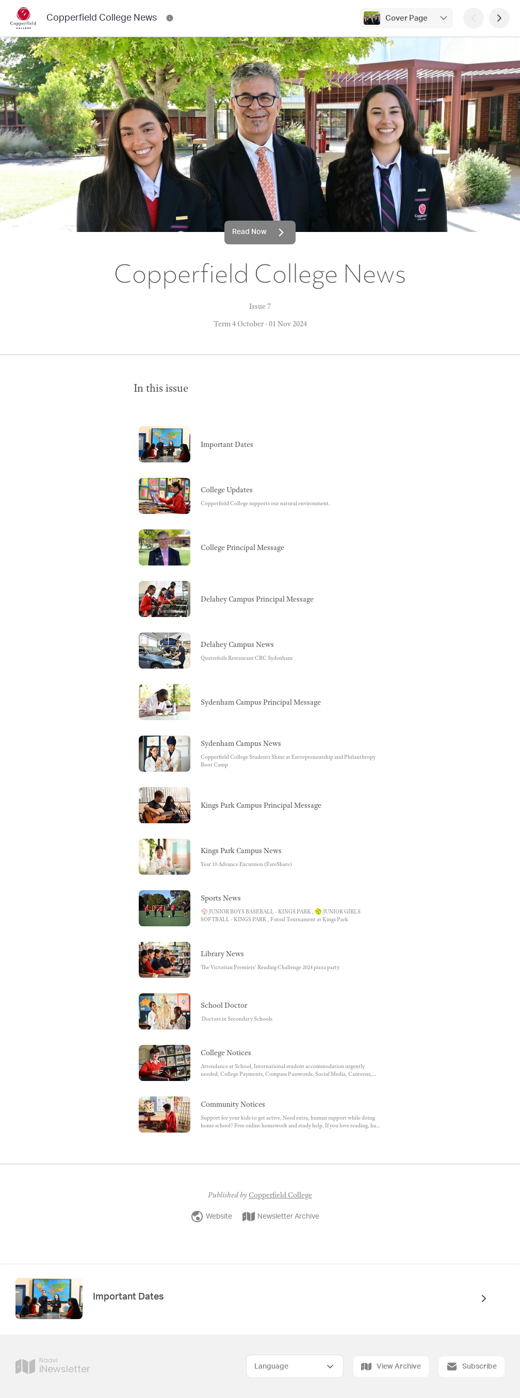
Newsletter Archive (280, 1216)
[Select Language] (295, 1366)
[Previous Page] (473, 18)
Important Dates (129, 1297)
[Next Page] (499, 18)
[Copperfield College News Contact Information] (169, 18)
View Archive (391, 1366)
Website (211, 1216)
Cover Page (406, 18)
